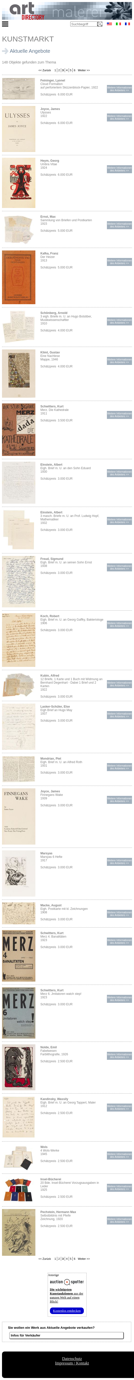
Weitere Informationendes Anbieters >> (119, 89)
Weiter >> (83, 70)
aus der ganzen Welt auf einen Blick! (66, 1295)
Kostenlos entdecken (67, 1311)
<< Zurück (45, 70)
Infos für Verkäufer (25, 1335)
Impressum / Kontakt (72, 1363)
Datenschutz (72, 1359)
